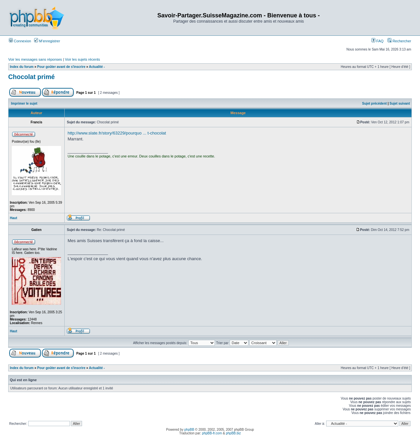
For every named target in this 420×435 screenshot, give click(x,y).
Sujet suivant (399, 103)
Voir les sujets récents (82, 59)
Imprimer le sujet (24, 103)
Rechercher (399, 41)
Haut (13, 218)
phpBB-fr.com (212, 433)
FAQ (377, 41)
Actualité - (97, 67)
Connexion (20, 41)
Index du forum (21, 67)
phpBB (189, 429)
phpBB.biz (233, 433)
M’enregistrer (47, 41)
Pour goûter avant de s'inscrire (61, 67)
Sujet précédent (374, 103)
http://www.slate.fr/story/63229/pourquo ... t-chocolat (117, 133)
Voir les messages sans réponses (35, 59)
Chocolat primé (31, 76)
